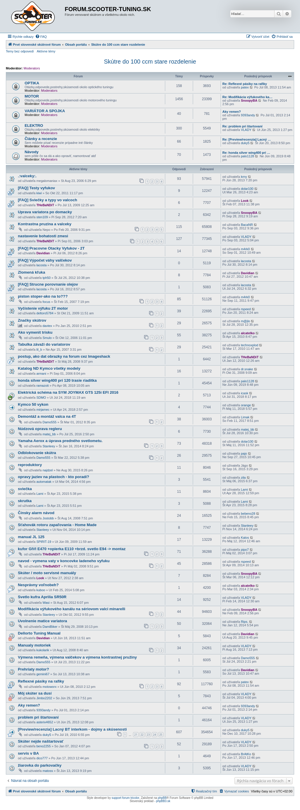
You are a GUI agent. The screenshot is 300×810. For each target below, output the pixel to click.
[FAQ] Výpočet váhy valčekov (45, 260)
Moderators (32, 68)
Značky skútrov (32, 320)
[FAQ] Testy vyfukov (36, 188)
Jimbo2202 (44, 698)
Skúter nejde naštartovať (41, 741)
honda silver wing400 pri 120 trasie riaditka (57, 380)
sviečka (25, 489)
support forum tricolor (125, 797)
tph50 (46, 277)
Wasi (46, 602)
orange (246, 405)
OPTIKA (32, 83)
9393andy (248, 115)
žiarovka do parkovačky (40, 765)
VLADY (246, 130)
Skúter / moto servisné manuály (47, 573)
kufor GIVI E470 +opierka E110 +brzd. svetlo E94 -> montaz (72, 549)
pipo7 (245, 549)
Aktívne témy (46, 51)
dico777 (42, 758)
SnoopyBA (249, 100)
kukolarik (42, 650)
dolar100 (247, 188)
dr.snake (247, 369)
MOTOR (32, 96)
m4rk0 (245, 249)
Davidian (43, 253)
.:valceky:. (27, 176)
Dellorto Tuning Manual (39, 633)
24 (154, 734)
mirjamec (43, 409)
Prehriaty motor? (33, 669)
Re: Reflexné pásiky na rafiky (244, 84)
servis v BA (28, 753)
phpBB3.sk (163, 801)
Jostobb (48, 518)
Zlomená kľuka (31, 272)
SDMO (41, 397)
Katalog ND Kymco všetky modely (49, 368)
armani (41, 373)
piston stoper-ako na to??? (43, 296)
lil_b (39, 349)
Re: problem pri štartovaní (242, 126)
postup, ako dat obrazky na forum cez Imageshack (64, 356)
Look (244, 200)
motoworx (49, 686)
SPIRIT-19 (43, 541)
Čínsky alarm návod (36, 513)
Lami (39, 493)
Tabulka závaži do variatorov (44, 344)
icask (244, 393)
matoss (47, 771)
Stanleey (48, 446)
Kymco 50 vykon (33, 404)
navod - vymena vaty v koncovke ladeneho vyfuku (64, 561)
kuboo (40, 590)
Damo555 (49, 422)
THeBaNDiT (45, 205)
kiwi (39, 193)
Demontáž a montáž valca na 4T (47, 416)
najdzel (47, 470)
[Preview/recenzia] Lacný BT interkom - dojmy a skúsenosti (72, 729)
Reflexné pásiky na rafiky (41, 681)
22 (142, 734)
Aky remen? (231, 111)
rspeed (246, 309)
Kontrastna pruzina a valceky (44, 224)
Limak (245, 417)
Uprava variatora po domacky (45, 212)
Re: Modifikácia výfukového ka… (247, 97)
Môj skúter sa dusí (35, 693)
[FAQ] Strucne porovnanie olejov (48, 284)
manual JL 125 (31, 537)
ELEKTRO (34, 125)
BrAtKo (246, 754)
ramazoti (42, 385)
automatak (43, 481)
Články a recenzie (41, 139)
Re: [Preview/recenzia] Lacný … (246, 139)
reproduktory (30, 465)
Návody (32, 152)
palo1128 (247, 156)
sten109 (42, 217)
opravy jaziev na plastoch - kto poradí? (53, 477)
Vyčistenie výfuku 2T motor (43, 308)
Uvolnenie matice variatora (42, 621)
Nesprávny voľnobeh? (38, 585)
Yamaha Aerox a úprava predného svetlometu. (60, 441)
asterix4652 (44, 722)
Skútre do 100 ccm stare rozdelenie (150, 61)
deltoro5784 (44, 313)
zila (243, 477)
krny (244, 176)
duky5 (245, 143)
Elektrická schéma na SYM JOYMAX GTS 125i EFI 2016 (68, 392)
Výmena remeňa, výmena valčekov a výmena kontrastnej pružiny (77, 657)
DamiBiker (49, 626)
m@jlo (245, 321)
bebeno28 (248, 513)
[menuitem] (41, 36)
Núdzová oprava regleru (40, 429)
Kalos (245, 537)
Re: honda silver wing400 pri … (246, 152)
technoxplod (249, 345)
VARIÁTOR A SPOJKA (45, 111)
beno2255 (43, 746)
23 (148, 734)
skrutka (25, 501)
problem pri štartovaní (38, 717)
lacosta (41, 265)
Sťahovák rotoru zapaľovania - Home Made (57, 525)
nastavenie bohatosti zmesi (43, 236)
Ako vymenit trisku (35, 332)
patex (245, 87)
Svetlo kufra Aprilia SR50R (42, 597)
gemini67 (43, 674)
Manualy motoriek (34, 645)
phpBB (162, 797)
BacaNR (247, 224)
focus (46, 301)
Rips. (244, 621)
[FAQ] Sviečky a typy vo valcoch (47, 200)
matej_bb (49, 434)
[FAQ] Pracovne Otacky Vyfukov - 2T (51, 248)
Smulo (47, 338)
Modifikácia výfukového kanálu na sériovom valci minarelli (71, 609)
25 (160, 734)
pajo (244, 453)
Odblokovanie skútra (37, 453)
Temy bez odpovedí (20, 51)
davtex (47, 326)
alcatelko (248, 333)
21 (135, 734)
